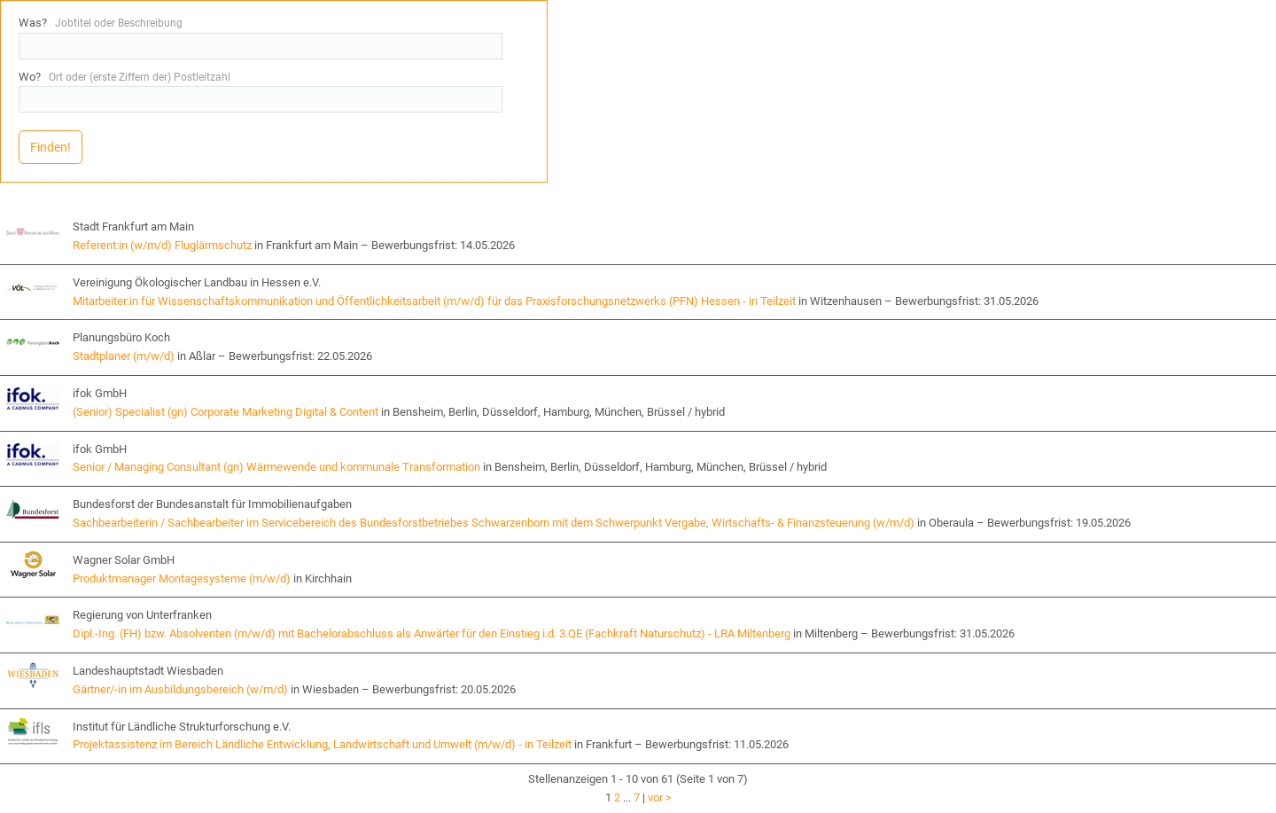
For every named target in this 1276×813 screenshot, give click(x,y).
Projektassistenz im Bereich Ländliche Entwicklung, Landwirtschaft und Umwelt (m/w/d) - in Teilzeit (322, 744)
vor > (660, 797)
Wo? (124, 76)
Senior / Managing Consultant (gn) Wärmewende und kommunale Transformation (276, 466)
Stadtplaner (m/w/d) (124, 356)
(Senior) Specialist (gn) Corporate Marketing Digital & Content (225, 411)
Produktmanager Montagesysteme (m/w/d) (182, 578)
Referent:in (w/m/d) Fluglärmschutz (162, 245)
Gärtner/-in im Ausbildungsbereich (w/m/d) (180, 689)
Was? (101, 22)
